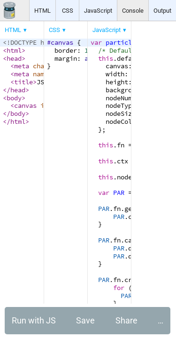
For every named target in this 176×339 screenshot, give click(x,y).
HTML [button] (42, 10)
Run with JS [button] (34, 320)
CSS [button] (67, 10)
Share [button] (126, 320)
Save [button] (85, 320)
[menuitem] (16, 29)
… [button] (160, 320)
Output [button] (162, 10)
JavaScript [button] (98, 10)
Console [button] (133, 10)
